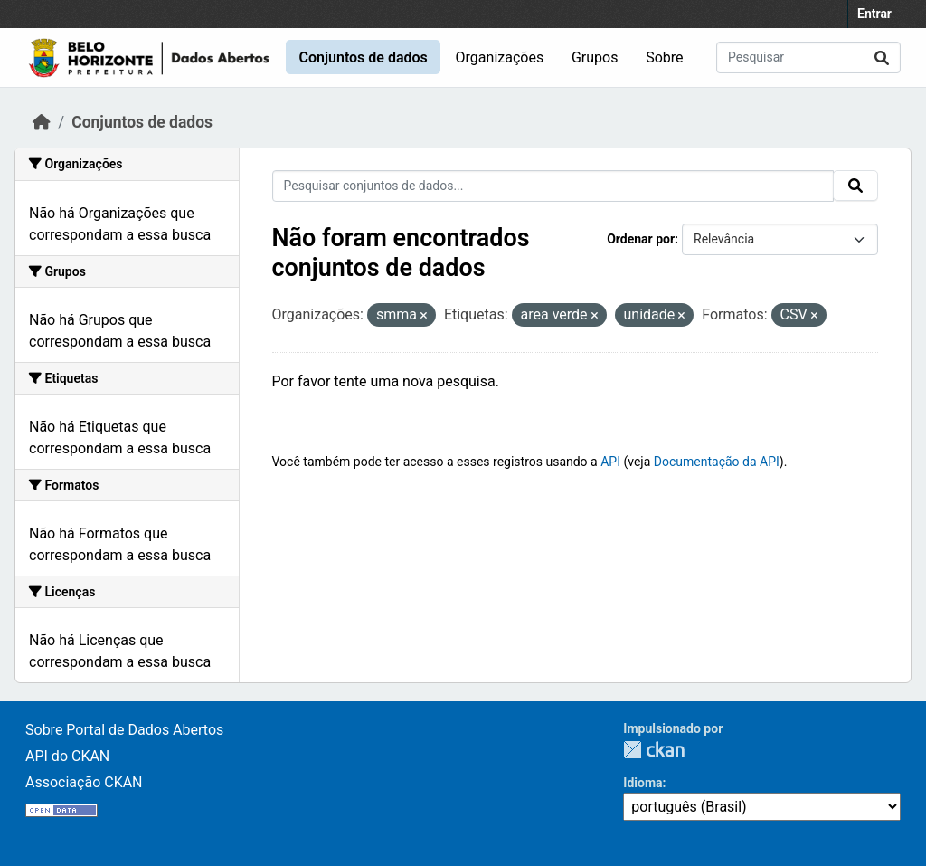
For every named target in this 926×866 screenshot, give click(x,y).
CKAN (654, 749)
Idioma (642, 783)
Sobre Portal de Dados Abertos (124, 729)
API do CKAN (67, 756)
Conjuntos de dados (362, 57)
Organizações (500, 57)
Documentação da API (717, 461)
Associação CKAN (84, 782)
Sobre (664, 57)
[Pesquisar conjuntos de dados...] (808, 57)
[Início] (42, 122)
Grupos (595, 57)
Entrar (874, 13)
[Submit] (882, 57)
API (610, 461)
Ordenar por (641, 239)
